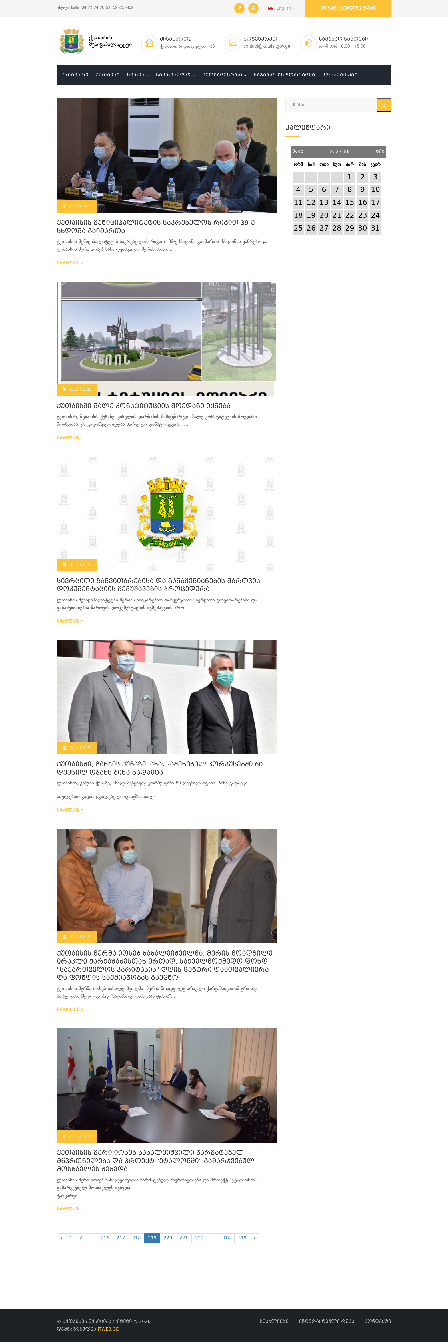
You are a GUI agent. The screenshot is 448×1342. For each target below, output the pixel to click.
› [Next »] (254, 1238)
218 (136, 1238)
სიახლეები (274, 1321)
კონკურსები (340, 75)
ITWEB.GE (108, 1329)
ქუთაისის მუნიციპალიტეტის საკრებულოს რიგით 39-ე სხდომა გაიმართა (156, 227)
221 (183, 1238)
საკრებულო (173, 75)
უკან (297, 149)
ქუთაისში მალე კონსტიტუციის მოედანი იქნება (144, 407)
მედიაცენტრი (222, 75)
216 (105, 1238)
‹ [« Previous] (61, 1238)
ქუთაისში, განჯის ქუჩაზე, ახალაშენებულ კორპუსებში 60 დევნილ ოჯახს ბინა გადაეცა (160, 769)
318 (226, 1238)
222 (199, 1238)
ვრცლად (70, 263)
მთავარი (76, 75)
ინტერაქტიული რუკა (348, 8)
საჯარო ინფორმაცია (284, 75)
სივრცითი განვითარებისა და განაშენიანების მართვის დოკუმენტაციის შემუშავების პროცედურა (158, 586)
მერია (136, 75)
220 (168, 1238)
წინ (380, 149)
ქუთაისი (108, 75)
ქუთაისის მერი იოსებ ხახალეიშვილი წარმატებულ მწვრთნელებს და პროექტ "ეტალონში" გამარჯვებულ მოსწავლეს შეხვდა (156, 1161)
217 (121, 1238)
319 (242, 1238)
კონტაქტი (378, 1321)
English (281, 8)
